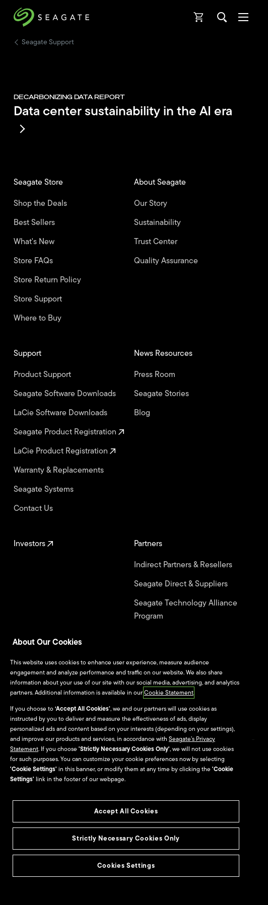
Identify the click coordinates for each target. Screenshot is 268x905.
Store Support (39, 299)
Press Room (155, 374)
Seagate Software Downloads (66, 393)
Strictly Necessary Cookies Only (125, 838)
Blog (143, 412)
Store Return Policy (48, 279)
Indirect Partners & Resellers (184, 564)
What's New (35, 241)
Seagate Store (39, 182)
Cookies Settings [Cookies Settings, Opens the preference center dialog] (126, 865)
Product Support (43, 374)
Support (28, 353)
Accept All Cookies (126, 811)
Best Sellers (35, 222)
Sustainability (158, 222)
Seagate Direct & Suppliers (182, 583)
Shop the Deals (42, 203)
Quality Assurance (167, 260)
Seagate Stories (162, 393)
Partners (149, 543)
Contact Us (34, 508)
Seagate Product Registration (69, 431)
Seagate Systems (45, 489)
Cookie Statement (168, 693)
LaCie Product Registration (65, 451)
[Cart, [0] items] (199, 17)
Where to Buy (38, 318)
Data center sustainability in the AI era (123, 117)
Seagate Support (48, 42)
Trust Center (156, 241)
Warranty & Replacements (60, 470)
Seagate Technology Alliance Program (185, 609)
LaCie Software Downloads (61, 412)
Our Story (151, 203)
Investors (33, 543)
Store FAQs (34, 260)
